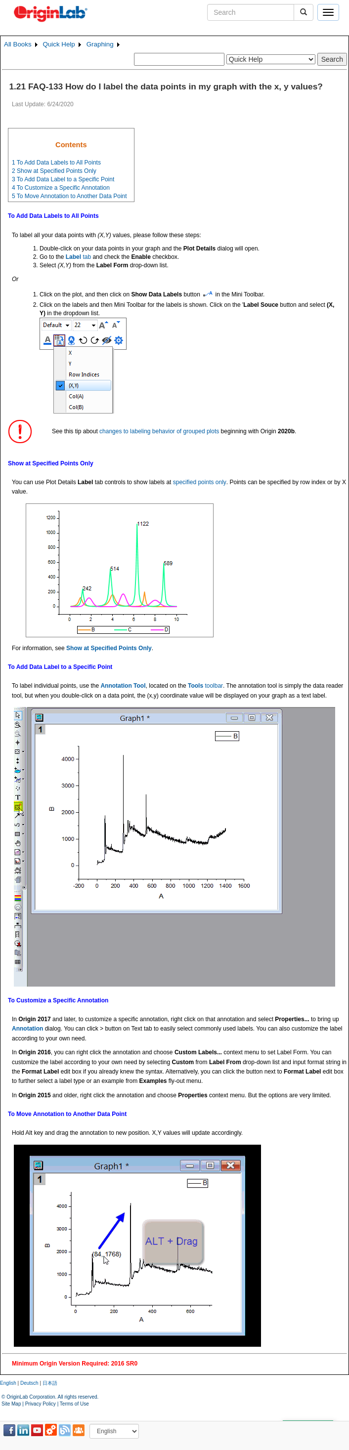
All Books (18, 44)
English (8, 1383)
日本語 (50, 1383)
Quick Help (59, 44)
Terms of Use (74, 1404)
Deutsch (29, 1383)
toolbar (205, 685)
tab (78, 256)
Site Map (11, 1404)
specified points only (199, 482)
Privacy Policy (40, 1404)
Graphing (100, 44)
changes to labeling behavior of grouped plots (159, 431)
